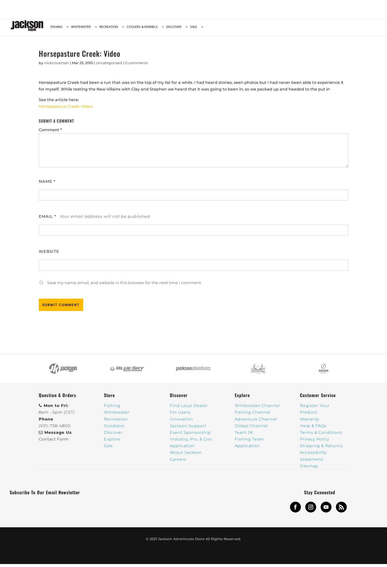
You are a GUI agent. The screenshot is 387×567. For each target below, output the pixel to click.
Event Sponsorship (190, 435)
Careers (178, 462)
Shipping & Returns (321, 448)
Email (47, 219)
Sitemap (309, 469)
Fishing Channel (253, 415)
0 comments (136, 66)
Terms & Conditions (321, 435)
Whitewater (117, 415)
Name (47, 184)
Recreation (116, 422)
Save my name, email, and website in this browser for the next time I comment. (124, 285)
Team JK (244, 435)
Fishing (112, 408)
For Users (180, 415)
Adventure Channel (256, 422)
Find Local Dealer (189, 408)
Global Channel (251, 428)
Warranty (309, 422)
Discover (113, 435)
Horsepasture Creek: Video (66, 109)
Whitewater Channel (257, 408)
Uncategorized (109, 66)
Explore (112, 442)
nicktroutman (56, 66)
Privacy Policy (314, 442)
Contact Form (54, 442)
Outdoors (114, 428)
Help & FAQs (313, 428)
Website (49, 254)
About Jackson (186, 455)
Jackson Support (188, 428)
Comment (50, 132)
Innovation (181, 422)
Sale (108, 448)
